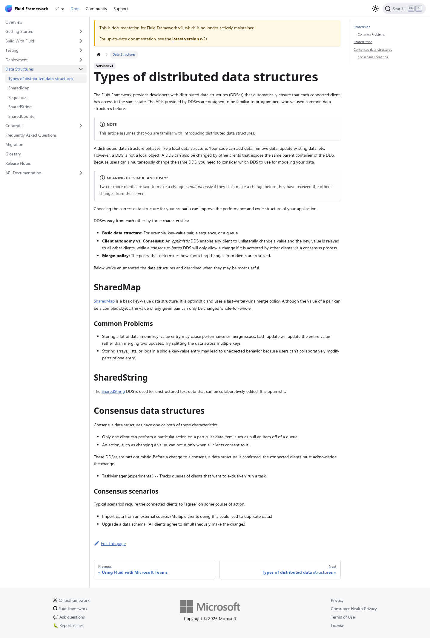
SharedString (20, 106)
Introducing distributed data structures (218, 133)
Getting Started (19, 31)
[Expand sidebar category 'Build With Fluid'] (81, 41)
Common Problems (371, 34)
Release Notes (18, 163)
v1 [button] (58, 8)
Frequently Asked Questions (31, 135)
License (337, 625)
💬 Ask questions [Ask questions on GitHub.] (69, 617)
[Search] (404, 8)
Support (120, 8)
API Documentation (23, 172)
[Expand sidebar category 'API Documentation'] (81, 173)
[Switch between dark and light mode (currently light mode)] (375, 8)
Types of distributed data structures (40, 78)
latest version (185, 39)
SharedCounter (22, 116)
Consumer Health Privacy (354, 608)
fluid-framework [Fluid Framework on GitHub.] (70, 608)
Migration (14, 144)
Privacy (337, 600)
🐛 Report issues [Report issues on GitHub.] (68, 625)
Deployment (16, 59)
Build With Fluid (19, 41)
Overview (13, 22)
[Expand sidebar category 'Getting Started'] (81, 31)
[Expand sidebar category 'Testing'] (81, 50)
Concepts (13, 125)
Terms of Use (343, 617)
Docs (74, 8)
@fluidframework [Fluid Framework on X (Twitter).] (71, 600)
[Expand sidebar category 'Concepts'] (81, 125)
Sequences (17, 97)
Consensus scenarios (373, 57)
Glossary (13, 154)
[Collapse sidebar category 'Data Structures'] (81, 69)
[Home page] (99, 55)
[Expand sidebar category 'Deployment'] (81, 60)
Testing (12, 50)
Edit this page (110, 543)
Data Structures (19, 69)
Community (96, 8)
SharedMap (18, 88)
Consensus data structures (373, 49)
